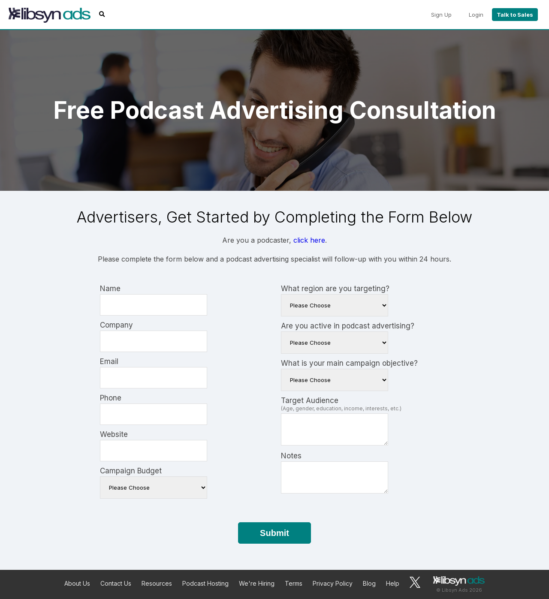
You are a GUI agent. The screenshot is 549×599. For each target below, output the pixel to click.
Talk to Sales (515, 14)
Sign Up (441, 14)
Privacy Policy (333, 583)
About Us (77, 583)
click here (309, 240)
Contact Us (115, 583)
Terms (293, 583)
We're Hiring (256, 583)
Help (392, 583)
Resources (157, 583)
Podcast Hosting (205, 583)
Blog (369, 583)
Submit (274, 533)
